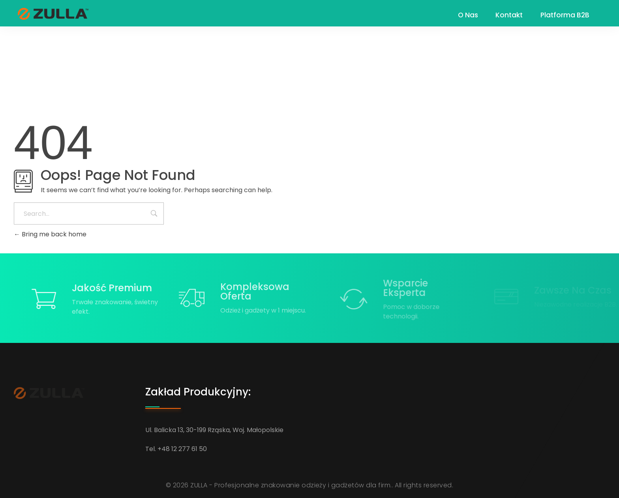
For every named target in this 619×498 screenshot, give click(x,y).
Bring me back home (50, 234)
